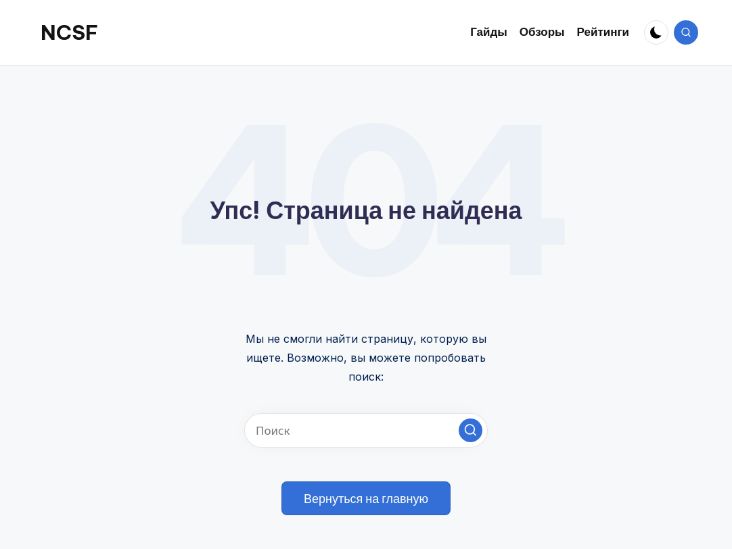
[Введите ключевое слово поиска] (366, 430)
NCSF (69, 32)
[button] (470, 430)
